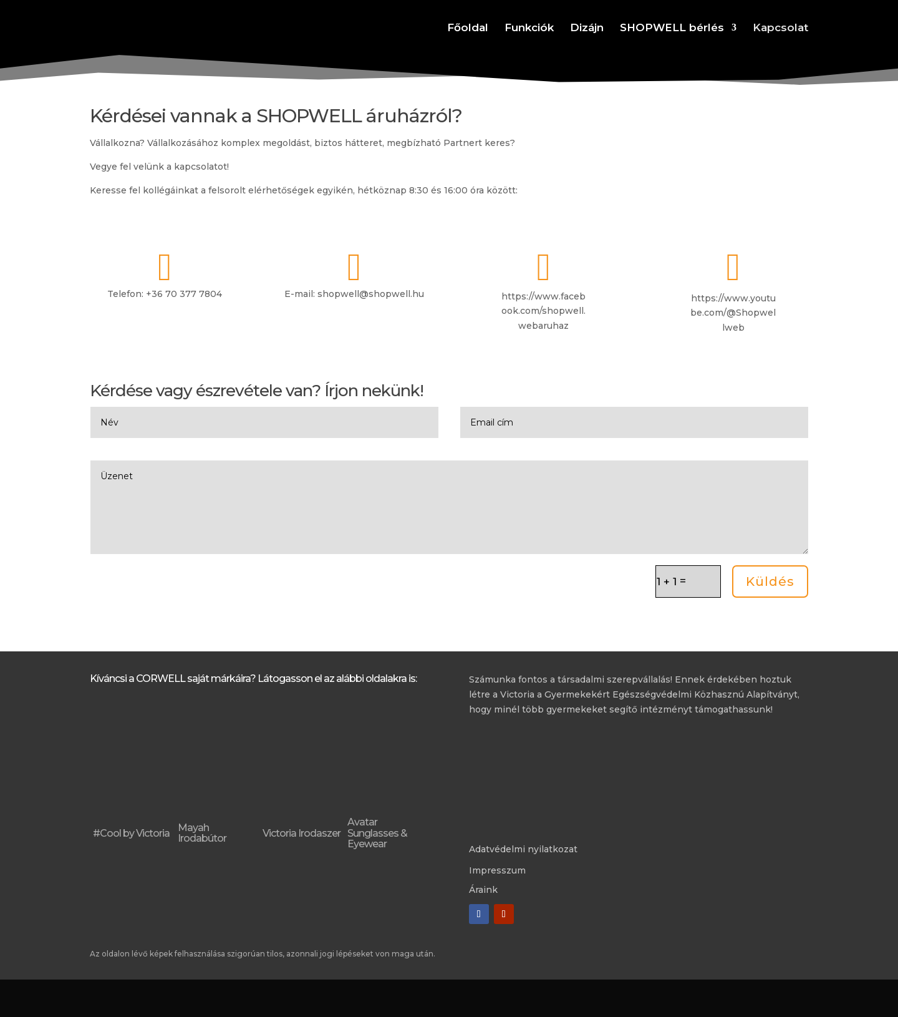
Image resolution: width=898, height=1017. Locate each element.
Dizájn (587, 28)
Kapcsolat (780, 28)
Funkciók (529, 28)
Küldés (770, 581)
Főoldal (467, 28)
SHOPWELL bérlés (672, 28)
